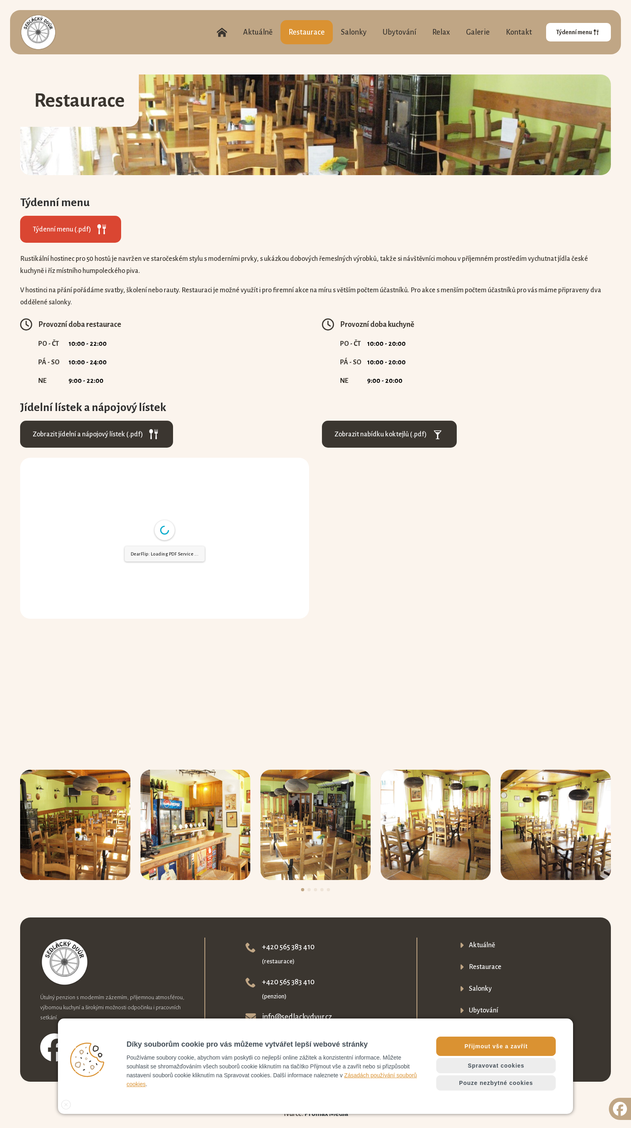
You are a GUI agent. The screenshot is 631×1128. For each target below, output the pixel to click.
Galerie (478, 32)
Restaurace (307, 32)
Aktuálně (257, 32)
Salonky (354, 32)
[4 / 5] (436, 825)
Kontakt (519, 32)
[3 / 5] (315, 825)
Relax (441, 32)
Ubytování (399, 32)
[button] (302, 889)
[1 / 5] (75, 825)
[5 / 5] (556, 825)
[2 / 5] (195, 825)
